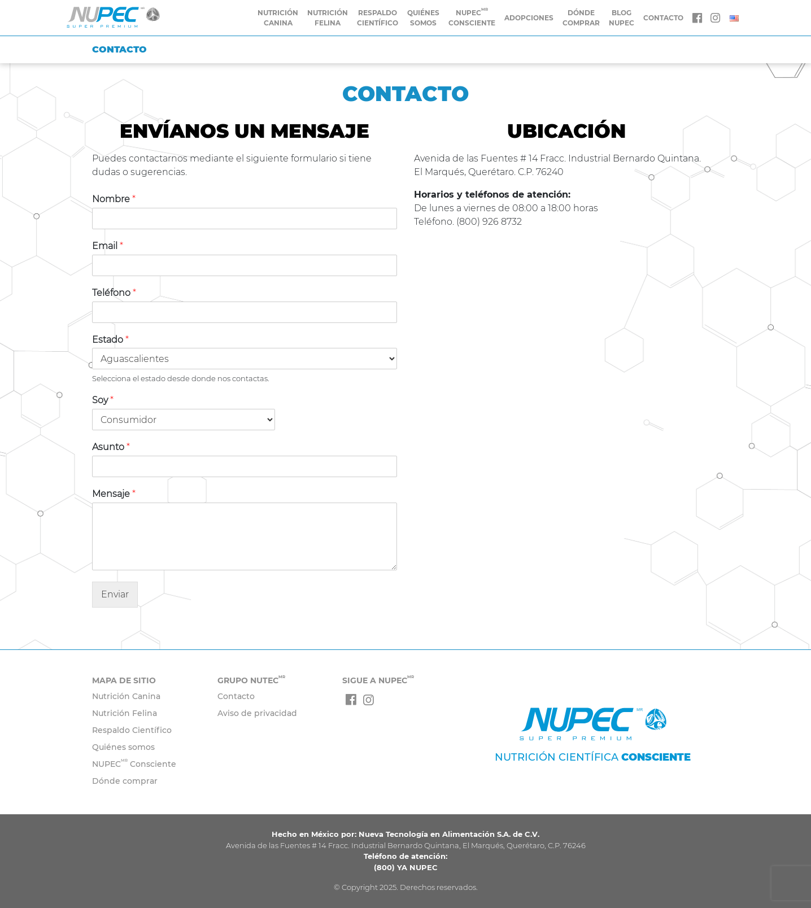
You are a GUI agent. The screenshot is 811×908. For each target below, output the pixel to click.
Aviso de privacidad (257, 713)
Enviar (115, 594)
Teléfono (114, 292)
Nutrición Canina (278, 17)
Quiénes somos (423, 17)
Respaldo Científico (377, 17)
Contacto (236, 696)
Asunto (111, 447)
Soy (103, 400)
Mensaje (114, 493)
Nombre (114, 199)
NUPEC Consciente (134, 764)
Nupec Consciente (471, 17)
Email (107, 246)
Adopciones (528, 18)
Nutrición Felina (327, 17)
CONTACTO (663, 18)
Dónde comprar (581, 17)
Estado (110, 339)
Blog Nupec (621, 17)
